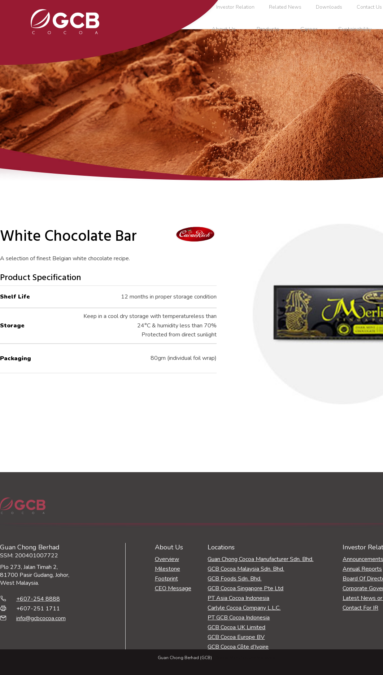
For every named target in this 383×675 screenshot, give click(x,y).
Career (308, 29)
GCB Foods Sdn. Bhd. (234, 647)
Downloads (329, 7)
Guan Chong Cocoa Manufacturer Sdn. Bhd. (260, 627)
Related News (285, 7)
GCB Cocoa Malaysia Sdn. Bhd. (246, 637)
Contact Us (369, 7)
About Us (224, 29)
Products (268, 29)
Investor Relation (235, 7)
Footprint (166, 647)
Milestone (167, 637)
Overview (167, 627)
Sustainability (354, 29)
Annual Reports (362, 637)
